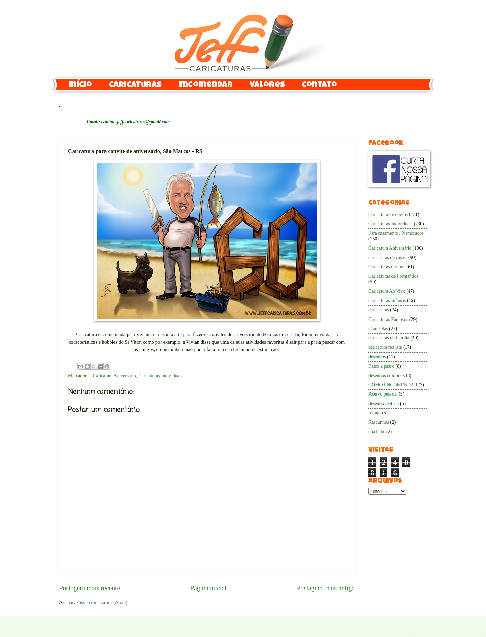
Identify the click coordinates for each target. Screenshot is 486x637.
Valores (267, 85)
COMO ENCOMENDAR (392, 384)
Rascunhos (378, 422)
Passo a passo (381, 366)
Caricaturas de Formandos (393, 276)
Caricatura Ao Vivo (386, 291)
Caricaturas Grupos (386, 266)
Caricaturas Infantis (387, 300)
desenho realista (383, 403)
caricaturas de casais (387, 257)
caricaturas (378, 309)
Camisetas (378, 328)
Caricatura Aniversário (114, 375)
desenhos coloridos (386, 375)
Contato (319, 85)
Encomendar (205, 85)
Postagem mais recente (89, 588)
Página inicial (208, 588)
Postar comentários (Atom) (101, 602)
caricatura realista (385, 347)
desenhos (377, 356)
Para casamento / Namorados (396, 233)
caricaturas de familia (388, 338)
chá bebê (376, 431)
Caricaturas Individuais (161, 375)
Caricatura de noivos (388, 214)
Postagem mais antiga (326, 588)
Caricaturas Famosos (388, 319)
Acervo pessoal (383, 394)
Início (80, 85)
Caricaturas (135, 85)
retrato (374, 412)
